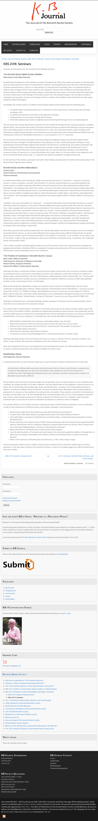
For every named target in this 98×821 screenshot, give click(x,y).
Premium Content (7, 779)
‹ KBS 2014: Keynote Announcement (18, 456)
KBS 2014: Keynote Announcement (21, 695)
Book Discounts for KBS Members (18, 706)
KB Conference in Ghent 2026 (35, 537)
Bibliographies (71, 44)
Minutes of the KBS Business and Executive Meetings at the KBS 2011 (31, 726)
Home (5, 44)
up (48, 456)
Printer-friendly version (73, 463)
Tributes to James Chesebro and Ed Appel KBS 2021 (24, 683)
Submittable (63, 554)
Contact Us (20, 50)
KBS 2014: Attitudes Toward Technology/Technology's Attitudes (53, 59)
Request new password (11, 501)
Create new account (10, 498)
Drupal (70, 809)
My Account (9, 588)
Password (7, 491)
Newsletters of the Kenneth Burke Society (21, 714)
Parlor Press (25, 807)
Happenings (86, 44)
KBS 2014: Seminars (15, 697)
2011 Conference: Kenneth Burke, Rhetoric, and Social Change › (75, 457)
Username (7, 484)
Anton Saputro (9, 812)
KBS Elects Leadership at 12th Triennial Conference (24, 680)
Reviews (57, 44)
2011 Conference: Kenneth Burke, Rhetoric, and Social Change (28, 700)
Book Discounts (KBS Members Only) (15, 782)
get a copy (67, 613)
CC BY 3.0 (46, 812)
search (7, 596)
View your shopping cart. (12, 666)
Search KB (33, 50)
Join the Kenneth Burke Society (16, 712)
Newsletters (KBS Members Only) (13, 789)
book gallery (9, 599)
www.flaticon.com (25, 812)
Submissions (35, 44)
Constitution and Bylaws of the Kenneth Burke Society (25, 709)
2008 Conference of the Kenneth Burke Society (22, 703)
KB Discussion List (12, 717)
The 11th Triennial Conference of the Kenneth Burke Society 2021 (29, 686)
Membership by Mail (8, 792)
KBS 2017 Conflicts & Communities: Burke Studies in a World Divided (31, 689)
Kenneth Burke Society (17, 59)
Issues (47, 44)
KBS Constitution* (8, 787)
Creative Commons (30, 804)
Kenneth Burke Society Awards (16, 723)
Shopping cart (10, 591)
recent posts (10, 593)
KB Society (7, 50)
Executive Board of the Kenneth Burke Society (22, 720)
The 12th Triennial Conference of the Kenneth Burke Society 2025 (29, 729)
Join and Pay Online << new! (11, 777)
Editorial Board (19, 44)
